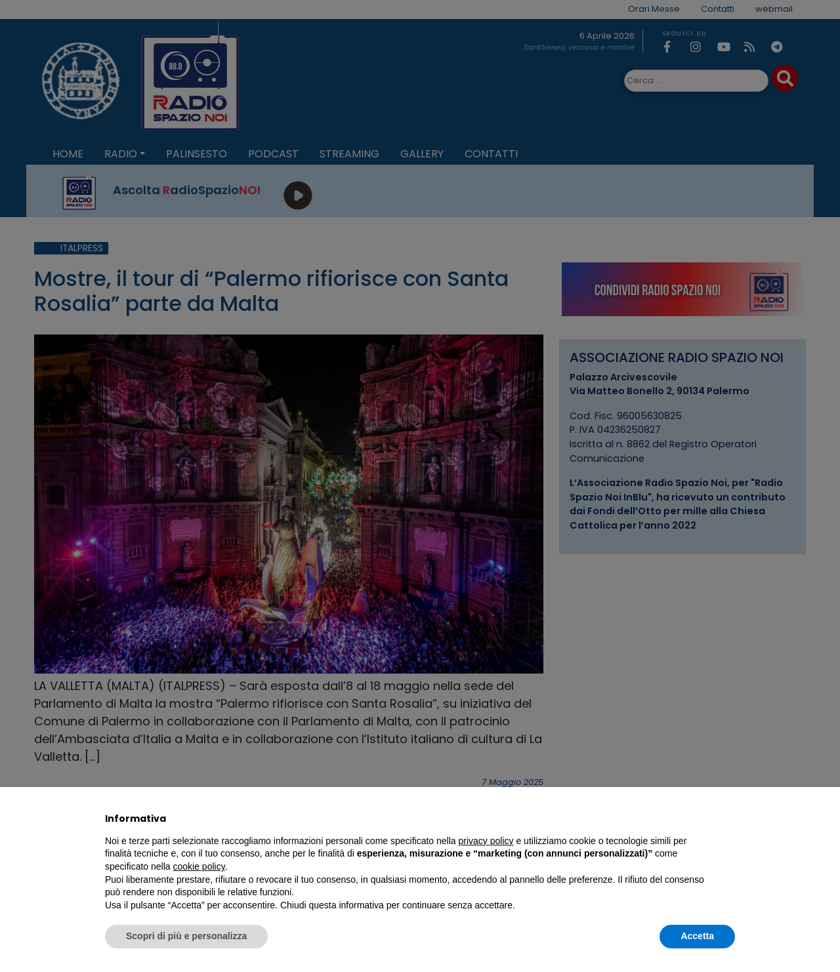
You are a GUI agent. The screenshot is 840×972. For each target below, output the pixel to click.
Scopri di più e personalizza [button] (186, 936)
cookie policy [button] (199, 866)
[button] (728, 818)
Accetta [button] (697, 936)
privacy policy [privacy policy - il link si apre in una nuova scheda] (486, 841)
